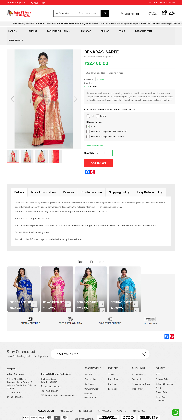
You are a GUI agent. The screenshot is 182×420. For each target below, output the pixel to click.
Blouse (82, 30)
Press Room (113, 368)
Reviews (68, 181)
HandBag (68, 30)
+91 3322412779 (18, 381)
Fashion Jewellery (45, 30)
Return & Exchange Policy (164, 375)
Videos (111, 363)
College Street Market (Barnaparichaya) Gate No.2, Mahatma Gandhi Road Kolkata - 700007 (21, 373)
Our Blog (112, 373)
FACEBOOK (104, 400)
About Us (88, 363)
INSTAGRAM (66, 400)
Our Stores (89, 373)
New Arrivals (132, 30)
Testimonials (90, 368)
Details (19, 181)
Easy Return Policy (150, 181)
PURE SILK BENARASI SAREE (26, 291)
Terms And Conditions (160, 388)
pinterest (85, 400)
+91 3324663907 (53, 375)
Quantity (89, 141)
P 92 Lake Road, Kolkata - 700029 (49, 369)
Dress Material (111, 30)
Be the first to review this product (98, 45)
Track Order (137, 378)
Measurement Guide (94, 134)
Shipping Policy (119, 181)
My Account (137, 363)
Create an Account (130, 14)
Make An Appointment (90, 384)
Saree (10, 30)
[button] (16, 3)
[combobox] (89, 13)
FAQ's (158, 363)
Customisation (91, 181)
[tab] (19, 181)
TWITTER (122, 400)
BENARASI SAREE (53, 291)
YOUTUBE (139, 400)
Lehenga (25, 30)
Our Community (91, 378)
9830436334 (38, 3)
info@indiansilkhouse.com (164, 2)
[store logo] (19, 13)
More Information (43, 181)
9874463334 (15, 386)
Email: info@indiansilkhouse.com (60, 384)
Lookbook (112, 378)
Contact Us (137, 368)
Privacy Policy (162, 381)
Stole (94, 30)
